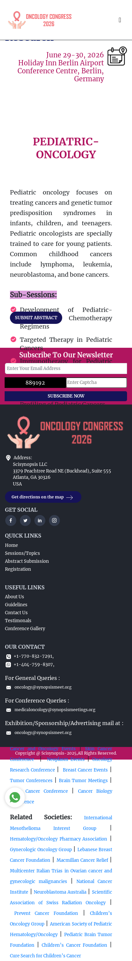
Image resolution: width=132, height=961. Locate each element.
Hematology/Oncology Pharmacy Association (58, 839)
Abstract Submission (27, 561)
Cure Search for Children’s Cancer (45, 956)
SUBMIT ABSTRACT (36, 318)
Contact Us (16, 613)
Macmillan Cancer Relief (83, 860)
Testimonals (18, 621)
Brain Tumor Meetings (83, 780)
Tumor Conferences (31, 780)
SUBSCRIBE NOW (66, 396)
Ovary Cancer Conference (39, 791)
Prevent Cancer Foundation (44, 913)
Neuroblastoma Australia (60, 892)
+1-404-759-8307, (29, 664)
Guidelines (16, 605)
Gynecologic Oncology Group (41, 849)
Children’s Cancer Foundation (74, 945)
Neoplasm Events (67, 759)
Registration (18, 569)
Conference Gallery (25, 628)
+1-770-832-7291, (29, 656)
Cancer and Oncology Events (43, 749)
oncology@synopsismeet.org (38, 687)
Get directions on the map (43, 497)
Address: (23, 458)
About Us (14, 597)
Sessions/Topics (22, 553)
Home (11, 545)
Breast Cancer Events (85, 770)
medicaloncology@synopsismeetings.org (50, 709)
